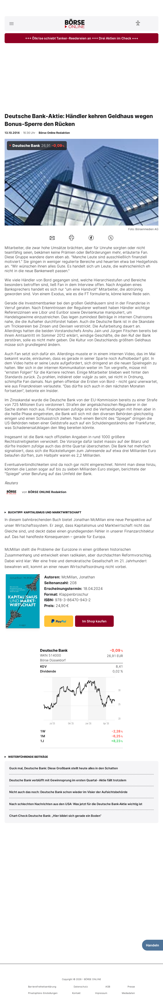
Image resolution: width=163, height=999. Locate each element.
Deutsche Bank (109, 321)
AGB (107, 986)
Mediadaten (128, 993)
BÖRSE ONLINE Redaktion (47, 492)
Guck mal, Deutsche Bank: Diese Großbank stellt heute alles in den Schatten (63, 768)
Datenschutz (81, 986)
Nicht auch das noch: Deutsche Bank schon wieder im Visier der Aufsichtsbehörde (68, 792)
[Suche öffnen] (151, 23)
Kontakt (76, 993)
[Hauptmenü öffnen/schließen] (11, 23)
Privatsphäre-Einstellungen (43, 993)
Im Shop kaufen (94, 621)
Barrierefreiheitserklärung (42, 986)
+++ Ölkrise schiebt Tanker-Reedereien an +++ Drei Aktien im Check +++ (81, 38)
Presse (131, 986)
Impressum (101, 993)
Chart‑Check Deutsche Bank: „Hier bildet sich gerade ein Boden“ (55, 816)
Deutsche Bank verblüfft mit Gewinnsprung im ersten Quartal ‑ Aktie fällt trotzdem (67, 780)
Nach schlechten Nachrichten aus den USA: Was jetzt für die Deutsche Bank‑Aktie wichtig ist (75, 804)
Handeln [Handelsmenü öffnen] (152, 945)
